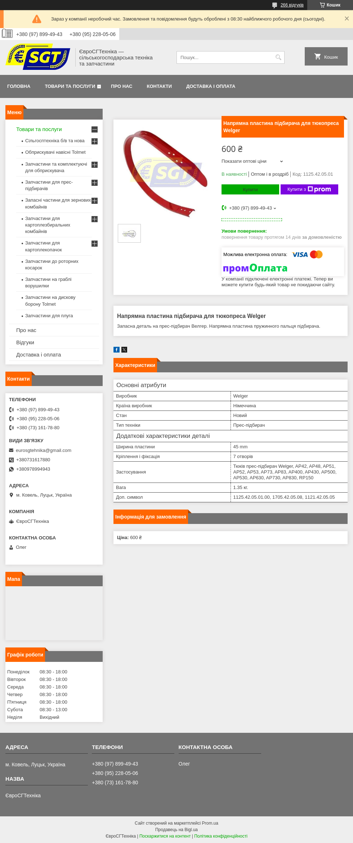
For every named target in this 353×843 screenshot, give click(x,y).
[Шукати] (278, 57)
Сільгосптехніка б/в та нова (55, 140)
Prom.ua (210, 823)
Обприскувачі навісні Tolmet (55, 152)
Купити (250, 189)
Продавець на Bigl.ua (176, 829)
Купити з (309, 189)
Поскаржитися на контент (165, 836)
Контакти (159, 86)
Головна (18, 86)
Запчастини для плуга (49, 315)
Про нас (121, 86)
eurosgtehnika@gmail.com (43, 450)
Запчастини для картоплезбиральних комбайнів (47, 225)
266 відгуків (292, 5)
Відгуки (25, 342)
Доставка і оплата (210, 86)
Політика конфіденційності (220, 836)
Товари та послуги (70, 86)
